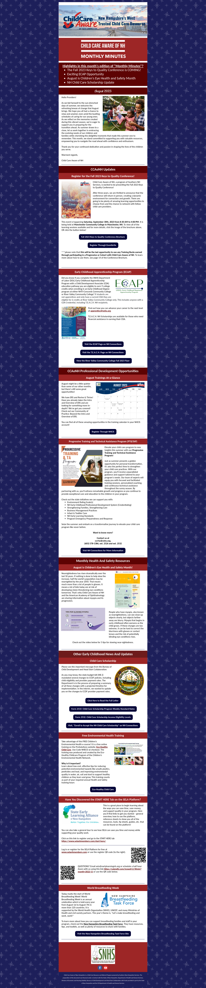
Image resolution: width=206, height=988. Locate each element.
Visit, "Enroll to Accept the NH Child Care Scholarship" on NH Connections (103, 725)
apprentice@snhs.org (101, 310)
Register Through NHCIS (103, 431)
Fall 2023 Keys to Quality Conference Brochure (103, 237)
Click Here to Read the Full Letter (103, 700)
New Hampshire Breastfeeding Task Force (103, 924)
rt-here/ (102, 841)
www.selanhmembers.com (74, 852)
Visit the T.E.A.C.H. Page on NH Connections (103, 352)
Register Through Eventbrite (103, 245)
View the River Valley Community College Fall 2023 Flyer (103, 360)
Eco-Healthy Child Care (103, 789)
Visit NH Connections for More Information (103, 550)
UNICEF (114, 910)
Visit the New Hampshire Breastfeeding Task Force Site (103, 933)
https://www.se (69, 841)
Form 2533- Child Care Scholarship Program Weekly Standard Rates (103, 709)
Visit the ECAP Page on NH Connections (103, 344)
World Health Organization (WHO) (93, 910)
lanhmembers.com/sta (87, 841)
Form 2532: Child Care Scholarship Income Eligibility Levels (103, 717)
